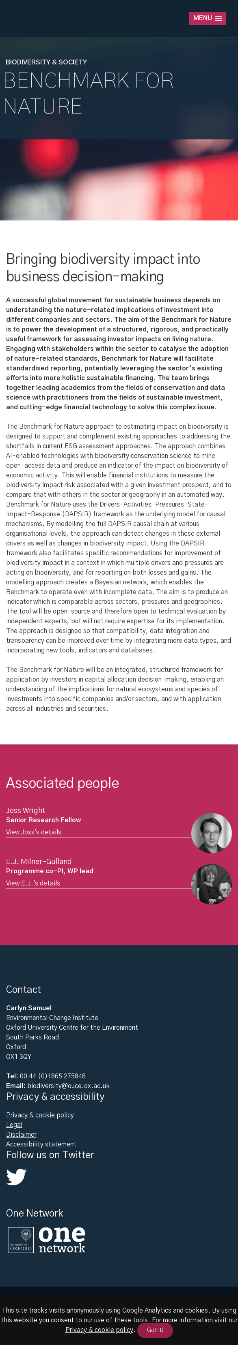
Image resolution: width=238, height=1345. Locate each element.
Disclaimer (21, 1134)
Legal (14, 1125)
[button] (207, 18)
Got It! (155, 1330)
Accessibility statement (41, 1144)
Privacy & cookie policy (40, 1115)
